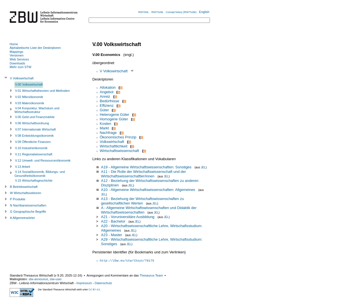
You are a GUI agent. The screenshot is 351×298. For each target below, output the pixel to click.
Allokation (108, 87)
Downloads (17, 63)
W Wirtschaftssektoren (25, 193)
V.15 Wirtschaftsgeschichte (33, 180)
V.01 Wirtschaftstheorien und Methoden (42, 90)
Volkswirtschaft (112, 142)
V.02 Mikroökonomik (29, 97)
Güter (104, 110)
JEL (203, 167)
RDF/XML (143, 12)
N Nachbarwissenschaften (28, 205)
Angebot (106, 92)
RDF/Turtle (157, 12)
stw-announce (38, 279)
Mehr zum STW (20, 67)
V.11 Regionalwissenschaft (33, 154)
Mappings (16, 51)
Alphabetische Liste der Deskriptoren (35, 47)
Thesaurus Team (151, 275)
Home (14, 44)
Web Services (19, 59)
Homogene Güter (114, 119)
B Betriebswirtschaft (24, 186)
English (204, 12)
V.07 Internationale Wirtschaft (35, 129)
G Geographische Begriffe (28, 211)
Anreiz (105, 96)
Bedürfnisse (109, 101)
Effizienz (107, 105)
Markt (104, 128)
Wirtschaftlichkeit (113, 146)
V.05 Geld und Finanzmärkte (35, 117)
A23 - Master (111, 235)
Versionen (17, 55)
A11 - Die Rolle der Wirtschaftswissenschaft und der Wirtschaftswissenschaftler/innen (143, 173)
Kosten (105, 123)
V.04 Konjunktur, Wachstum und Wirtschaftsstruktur (36, 110)
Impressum (84, 283)
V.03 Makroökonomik (29, 103)
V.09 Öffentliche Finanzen (33, 141)
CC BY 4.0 (94, 289)
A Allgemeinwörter (22, 217)
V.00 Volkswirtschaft (29, 84)
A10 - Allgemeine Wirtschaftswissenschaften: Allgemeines (148, 190)
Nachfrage (108, 132)
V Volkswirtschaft (113, 71)
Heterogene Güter (114, 114)
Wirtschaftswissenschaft (119, 151)
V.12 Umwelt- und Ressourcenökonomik (43, 160)
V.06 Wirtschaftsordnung (32, 123)
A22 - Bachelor (113, 221)
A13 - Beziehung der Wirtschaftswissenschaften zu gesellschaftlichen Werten (142, 201)
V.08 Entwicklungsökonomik (34, 135)
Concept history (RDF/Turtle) (181, 12)
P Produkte (17, 199)
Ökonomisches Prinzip (118, 137)
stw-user (56, 279)
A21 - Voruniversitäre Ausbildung (127, 217)
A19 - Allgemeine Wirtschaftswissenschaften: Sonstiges (146, 167)
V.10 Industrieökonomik (31, 148)
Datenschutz (103, 283)
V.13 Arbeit (22, 166)
